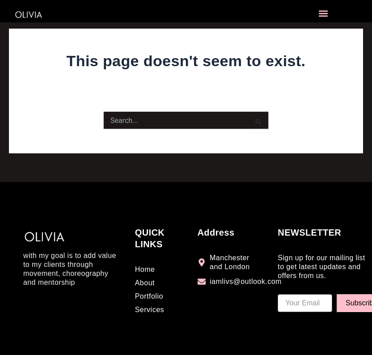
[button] (323, 13)
